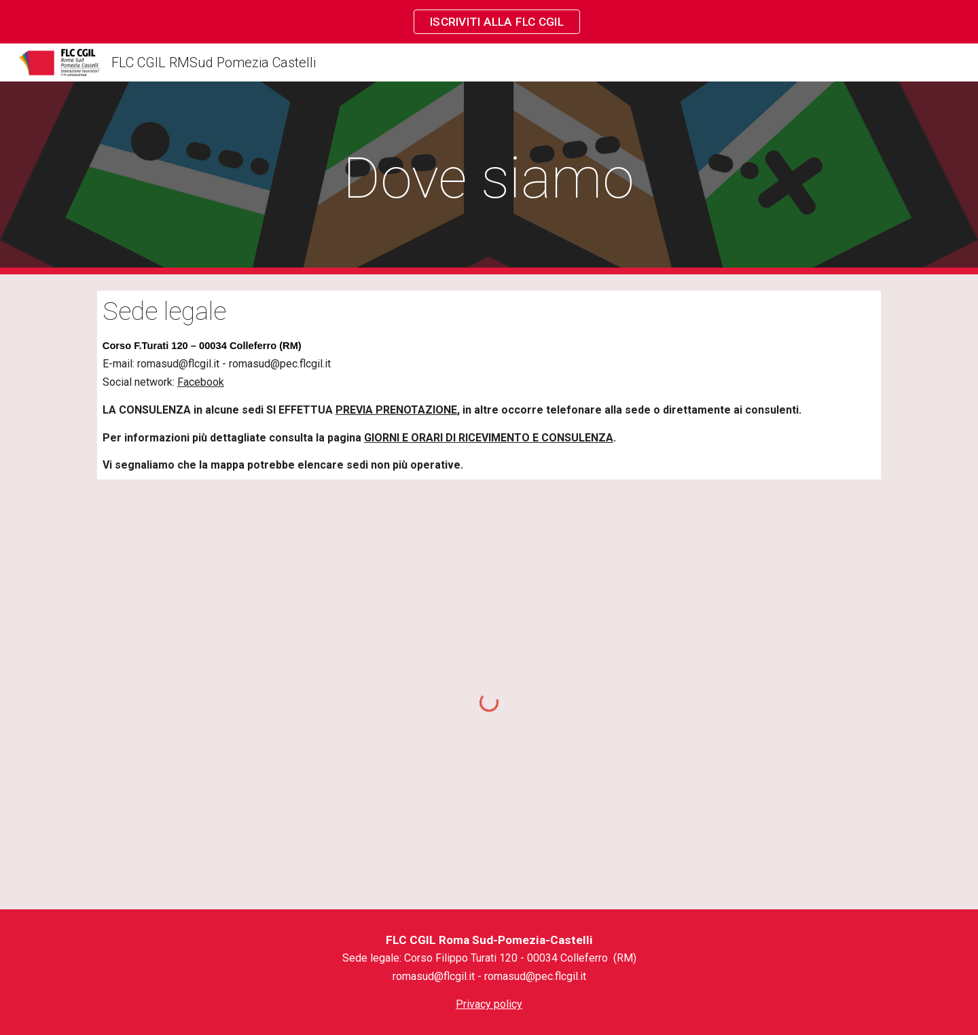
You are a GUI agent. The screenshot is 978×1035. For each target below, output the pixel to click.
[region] (489, 21)
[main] (489, 178)
